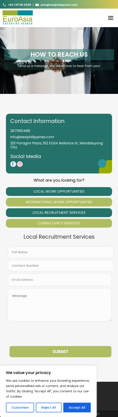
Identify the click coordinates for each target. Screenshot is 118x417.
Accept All (77, 407)
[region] (48, 391)
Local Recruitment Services (59, 212)
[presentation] (41, 333)
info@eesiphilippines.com (32, 137)
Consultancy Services (59, 223)
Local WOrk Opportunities (59, 191)
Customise (20, 407)
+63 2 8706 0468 (17, 5)
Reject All (48, 407)
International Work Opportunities (59, 202)
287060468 (20, 131)
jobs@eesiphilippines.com (56, 5)
